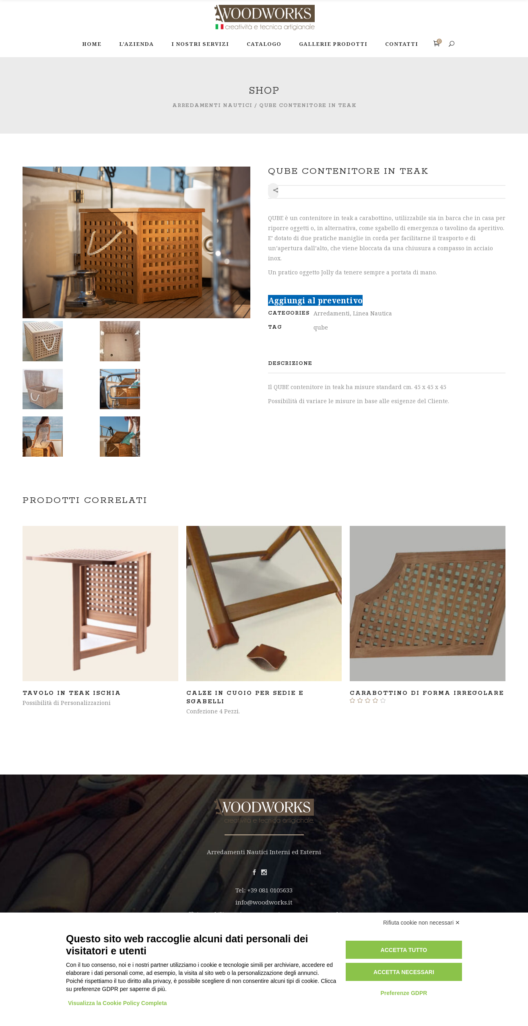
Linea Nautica (372, 313)
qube (321, 327)
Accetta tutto (404, 950)
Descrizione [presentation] (290, 364)
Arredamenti (332, 313)
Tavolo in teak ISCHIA (72, 693)
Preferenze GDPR (403, 993)
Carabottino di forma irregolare (427, 693)
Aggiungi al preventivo (315, 300)
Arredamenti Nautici (212, 106)
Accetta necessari (403, 972)
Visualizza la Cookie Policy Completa (117, 1003)
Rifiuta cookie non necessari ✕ (421, 922)
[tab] (290, 363)
